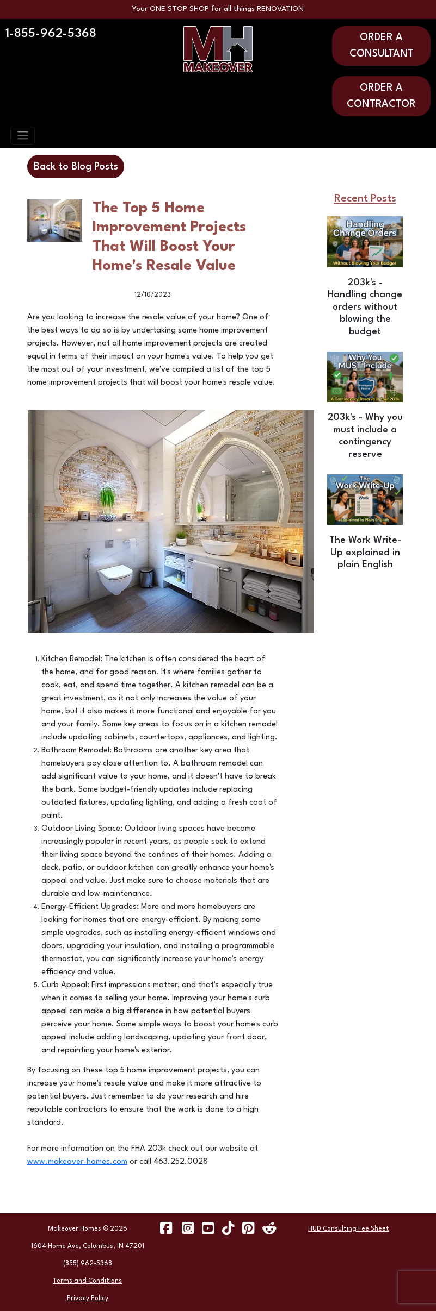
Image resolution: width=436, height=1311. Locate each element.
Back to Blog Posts (76, 167)
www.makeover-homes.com (77, 1162)
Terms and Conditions (87, 1281)
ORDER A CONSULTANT (381, 46)
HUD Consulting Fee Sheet (348, 1229)
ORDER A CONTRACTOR (381, 96)
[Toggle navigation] (22, 135)
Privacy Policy (87, 1298)
